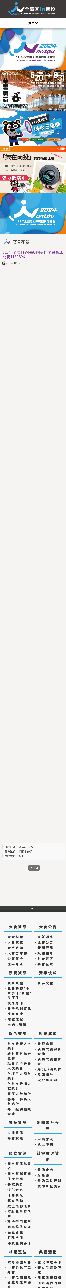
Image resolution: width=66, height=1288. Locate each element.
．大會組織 (14, 937)
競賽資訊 (18, 972)
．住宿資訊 (14, 1179)
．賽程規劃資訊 (18, 1008)
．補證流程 (14, 1019)
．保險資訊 (14, 1232)
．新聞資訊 (44, 947)
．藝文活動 (14, 1200)
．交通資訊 (14, 1132)
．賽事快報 (44, 983)
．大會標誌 (14, 942)
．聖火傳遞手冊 (48, 1262)
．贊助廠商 (44, 1169)
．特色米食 (14, 1189)
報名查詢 (18, 1033)
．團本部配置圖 (18, 1173)
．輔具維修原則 (18, 1227)
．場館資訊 (14, 1138)
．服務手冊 (14, 1237)
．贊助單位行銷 (48, 1180)
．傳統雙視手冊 (18, 1243)
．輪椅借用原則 (18, 1221)
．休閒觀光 (14, 1195)
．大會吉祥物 (16, 953)
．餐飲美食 (14, 1184)
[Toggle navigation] (33, 23)
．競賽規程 (14, 983)
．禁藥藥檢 (14, 958)
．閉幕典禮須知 (48, 1283)
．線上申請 (44, 1144)
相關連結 (18, 1252)
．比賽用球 (14, 1014)
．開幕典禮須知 (48, 1277)
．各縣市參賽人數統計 (18, 1101)
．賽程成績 (44, 1043)
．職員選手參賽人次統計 (18, 1065)
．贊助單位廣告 (48, 1186)
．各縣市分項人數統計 (18, 1085)
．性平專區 (14, 964)
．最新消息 (44, 937)
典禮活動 (48, 1252)
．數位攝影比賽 (18, 1206)
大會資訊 (18, 926)
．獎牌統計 (44, 1074)
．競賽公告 (44, 942)
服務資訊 (18, 1153)
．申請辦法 (44, 1139)
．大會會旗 (14, 947)
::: (63, 8)
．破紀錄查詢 (46, 1080)
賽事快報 (48, 972)
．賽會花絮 (44, 964)
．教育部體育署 (18, 1262)
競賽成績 (48, 1033)
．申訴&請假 (15, 1024)
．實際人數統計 (18, 1093)
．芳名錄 (42, 1175)
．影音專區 (44, 958)
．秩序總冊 (14, 1003)
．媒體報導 (44, 953)
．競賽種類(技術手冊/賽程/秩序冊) (18, 993)
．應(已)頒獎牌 (48, 1069)
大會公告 (48, 926)
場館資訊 (18, 1122)
